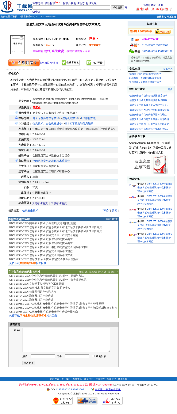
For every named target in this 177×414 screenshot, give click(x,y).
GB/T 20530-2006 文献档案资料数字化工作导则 (36, 283)
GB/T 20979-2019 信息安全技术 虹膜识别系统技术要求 (41, 243)
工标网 (14, 16)
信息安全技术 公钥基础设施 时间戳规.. (148, 100)
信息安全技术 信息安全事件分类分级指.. (149, 119)
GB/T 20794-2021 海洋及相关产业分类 (31, 299)
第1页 (108, 219)
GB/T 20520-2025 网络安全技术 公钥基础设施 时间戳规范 (42, 223)
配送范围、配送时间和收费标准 (145, 78)
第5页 (107, 271)
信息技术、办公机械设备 (47, 123)
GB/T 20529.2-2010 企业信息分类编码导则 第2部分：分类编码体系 (48, 279)
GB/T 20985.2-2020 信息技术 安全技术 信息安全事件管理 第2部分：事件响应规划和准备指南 (63, 307)
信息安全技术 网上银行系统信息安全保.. (149, 109)
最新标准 (49, 3)
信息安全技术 (30, 210)
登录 (153, 5)
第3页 (94, 271)
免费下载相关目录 (27, 263)
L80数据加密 (88, 118)
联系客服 (171, 16)
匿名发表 (99, 360)
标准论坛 (91, 3)
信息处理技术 (70, 118)
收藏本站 (161, 16)
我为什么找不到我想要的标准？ (145, 74)
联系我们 (88, 383)
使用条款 (122, 383)
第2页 (115, 219)
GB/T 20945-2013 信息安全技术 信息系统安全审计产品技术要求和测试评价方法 (55, 231)
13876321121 (165, 51)
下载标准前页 (59, 203)
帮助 (146, 5)
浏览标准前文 (40, 203)
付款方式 (54, 383)
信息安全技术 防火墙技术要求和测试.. (148, 128)
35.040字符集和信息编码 (79, 123)
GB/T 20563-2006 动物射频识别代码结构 (32, 291)
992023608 (162, 45)
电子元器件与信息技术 (46, 118)
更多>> (114, 271)
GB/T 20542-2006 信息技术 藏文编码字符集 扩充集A (39, 287)
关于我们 (66, 383)
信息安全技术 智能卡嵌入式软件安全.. (148, 105)
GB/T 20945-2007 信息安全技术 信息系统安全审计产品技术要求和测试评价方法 (55, 227)
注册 (160, 5)
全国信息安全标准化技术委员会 (51, 160)
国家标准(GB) (28, 16)
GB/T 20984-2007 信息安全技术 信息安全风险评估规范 (41, 251)
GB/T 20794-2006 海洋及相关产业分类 (31, 295)
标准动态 (79, 3)
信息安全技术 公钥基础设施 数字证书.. (148, 95)
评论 (106, 210)
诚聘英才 (100, 383)
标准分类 (38, 3)
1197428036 (148, 45)
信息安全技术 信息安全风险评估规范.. (148, 114)
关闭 (114, 210)
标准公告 (68, 3)
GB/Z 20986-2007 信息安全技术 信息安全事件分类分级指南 (43, 311)
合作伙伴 (111, 383)
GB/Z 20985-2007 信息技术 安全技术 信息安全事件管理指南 (44, 259)
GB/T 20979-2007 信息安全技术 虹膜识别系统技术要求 (41, 239)
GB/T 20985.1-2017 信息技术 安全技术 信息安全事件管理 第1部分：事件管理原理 (56, 303)
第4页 (101, 271)
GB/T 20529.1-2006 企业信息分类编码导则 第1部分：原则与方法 (46, 275)
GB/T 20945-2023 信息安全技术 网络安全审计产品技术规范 (43, 235)
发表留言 (14, 324)
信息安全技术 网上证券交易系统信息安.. (149, 124)
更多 (170, 89)
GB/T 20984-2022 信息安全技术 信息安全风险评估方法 (41, 255)
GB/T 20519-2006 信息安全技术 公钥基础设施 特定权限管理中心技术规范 (154, 187)
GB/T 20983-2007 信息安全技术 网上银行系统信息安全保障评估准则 (49, 247)
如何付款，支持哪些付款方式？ (145, 82)
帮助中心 (167, 69)
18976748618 (149, 51)
